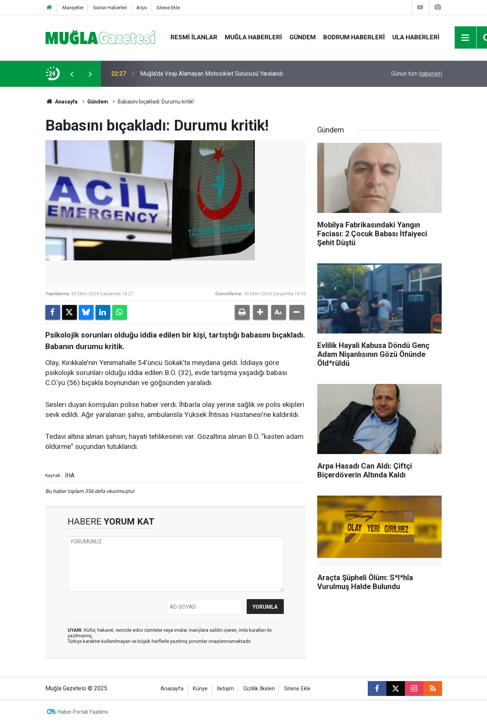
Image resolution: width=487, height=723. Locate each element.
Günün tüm (416, 73)
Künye (200, 689)
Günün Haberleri (110, 7)
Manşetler (73, 7)
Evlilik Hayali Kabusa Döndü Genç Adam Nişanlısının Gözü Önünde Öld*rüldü (238, 73)
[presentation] (72, 73)
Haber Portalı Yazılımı (83, 712)
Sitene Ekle (168, 7)
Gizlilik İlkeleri (259, 689)
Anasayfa (61, 102)
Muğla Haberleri (253, 37)
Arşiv (141, 7)
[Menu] (465, 38)
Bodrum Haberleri (354, 37)
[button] (260, 312)
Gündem (302, 37)
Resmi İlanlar (194, 37)
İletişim (225, 689)
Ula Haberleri (415, 37)
